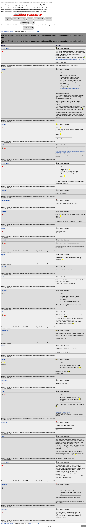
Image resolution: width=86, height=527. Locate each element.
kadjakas (4, 277)
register (8, 19)
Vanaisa (3, 290)
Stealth (3, 69)
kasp (3, 436)
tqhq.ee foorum (5, 31)
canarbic (4, 422)
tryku (3, 254)
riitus (3, 312)
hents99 (4, 240)
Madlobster (5, 267)
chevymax (4, 330)
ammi (3, 228)
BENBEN (4, 211)
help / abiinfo (39, 19)
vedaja (3, 190)
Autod (11, 31)
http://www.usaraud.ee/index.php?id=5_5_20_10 (70, 59)
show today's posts (27, 23)
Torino (3, 346)
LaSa (3, 359)
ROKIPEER (5, 48)
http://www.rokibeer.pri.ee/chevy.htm (70, 88)
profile (30, 19)
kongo (3, 124)
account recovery (19, 19)
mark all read (28, 28)
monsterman (5, 200)
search (48, 19)
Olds (2, 145)
